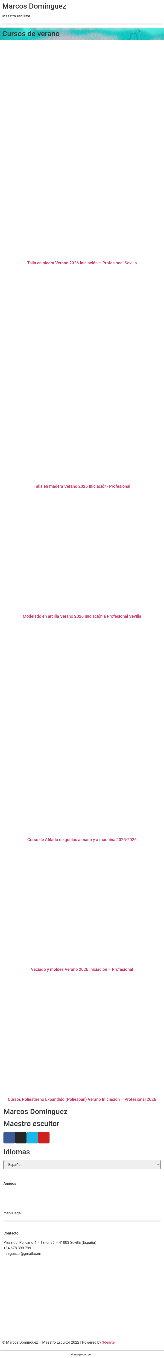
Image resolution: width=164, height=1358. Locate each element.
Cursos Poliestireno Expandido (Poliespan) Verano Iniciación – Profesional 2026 (82, 1099)
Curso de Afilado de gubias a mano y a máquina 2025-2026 (82, 839)
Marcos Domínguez (34, 6)
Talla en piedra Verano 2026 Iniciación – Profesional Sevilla (82, 262)
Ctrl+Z (8, 1192)
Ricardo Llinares (16, 1198)
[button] (82, 24)
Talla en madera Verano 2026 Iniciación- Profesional (82, 486)
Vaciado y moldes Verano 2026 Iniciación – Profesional (82, 969)
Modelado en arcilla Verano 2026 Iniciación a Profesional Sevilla (82, 616)
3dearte (108, 1342)
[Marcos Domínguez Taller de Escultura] (82, 1299)
